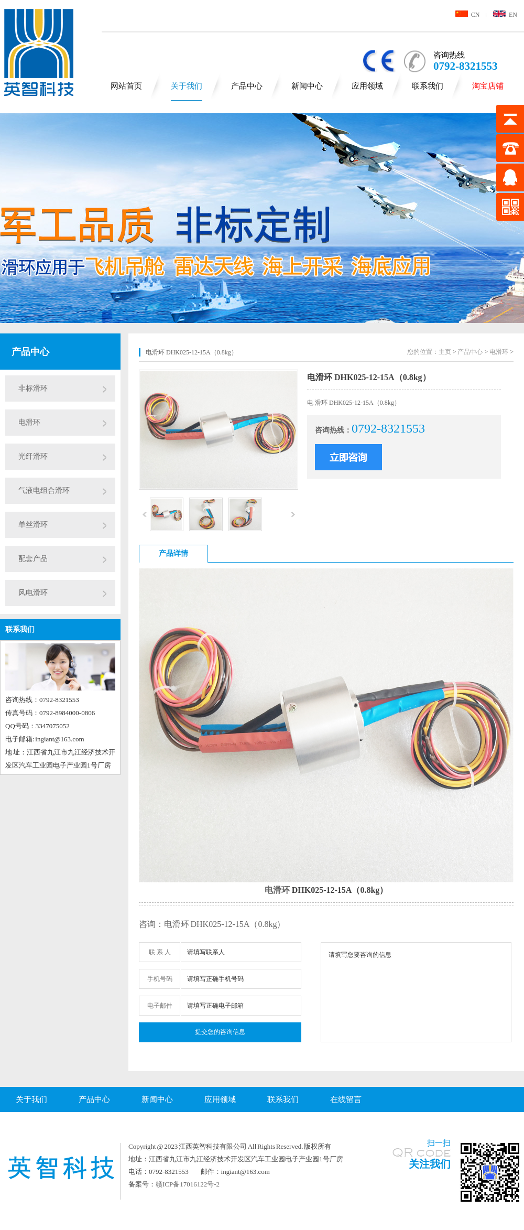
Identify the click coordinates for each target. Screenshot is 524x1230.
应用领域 (367, 86)
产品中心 (247, 86)
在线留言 (346, 1099)
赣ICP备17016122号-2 (188, 1184)
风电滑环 (33, 593)
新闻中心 (307, 86)
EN (505, 14)
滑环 (281, 890)
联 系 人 (160, 952)
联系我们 (427, 86)
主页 (445, 351)
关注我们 (430, 1164)
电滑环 (29, 422)
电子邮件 (159, 1005)
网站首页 (126, 86)
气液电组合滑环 (44, 490)
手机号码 (159, 979)
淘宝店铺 (488, 86)
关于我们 (186, 86)
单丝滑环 (33, 524)
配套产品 (33, 559)
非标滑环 (33, 388)
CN (467, 14)
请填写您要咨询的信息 (416, 992)
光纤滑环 (33, 456)
